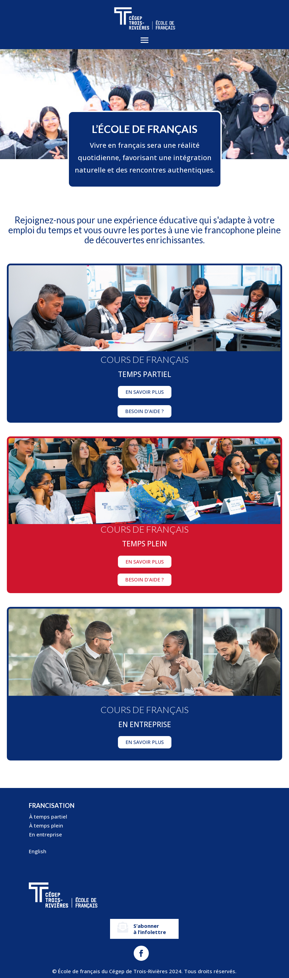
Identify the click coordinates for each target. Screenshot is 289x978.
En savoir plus (144, 392)
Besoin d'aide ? (144, 411)
